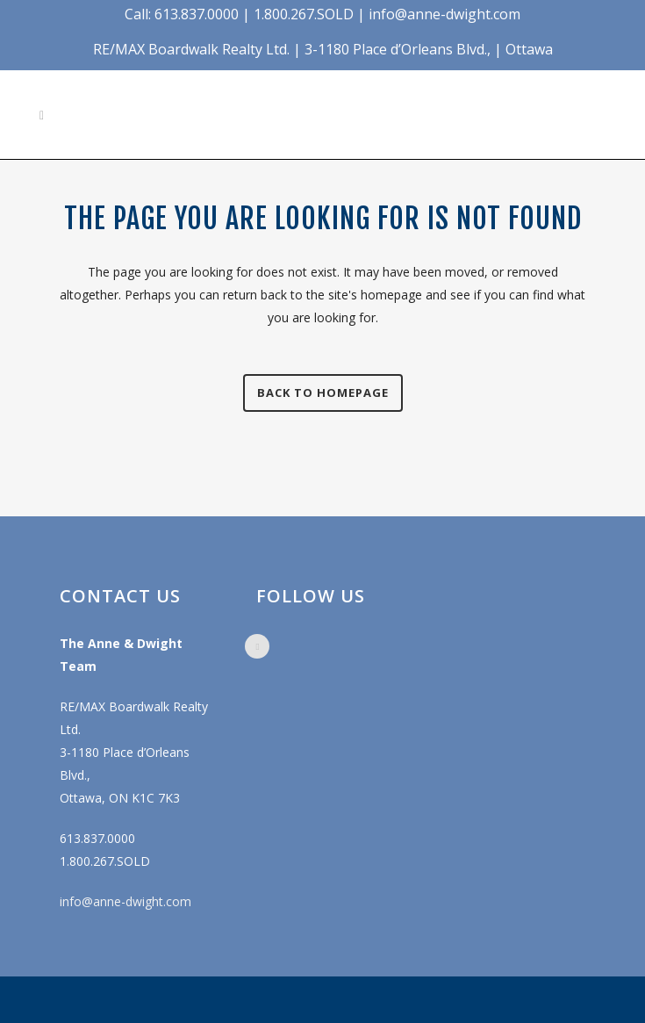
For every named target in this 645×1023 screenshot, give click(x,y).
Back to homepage (323, 392)
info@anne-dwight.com (125, 901)
